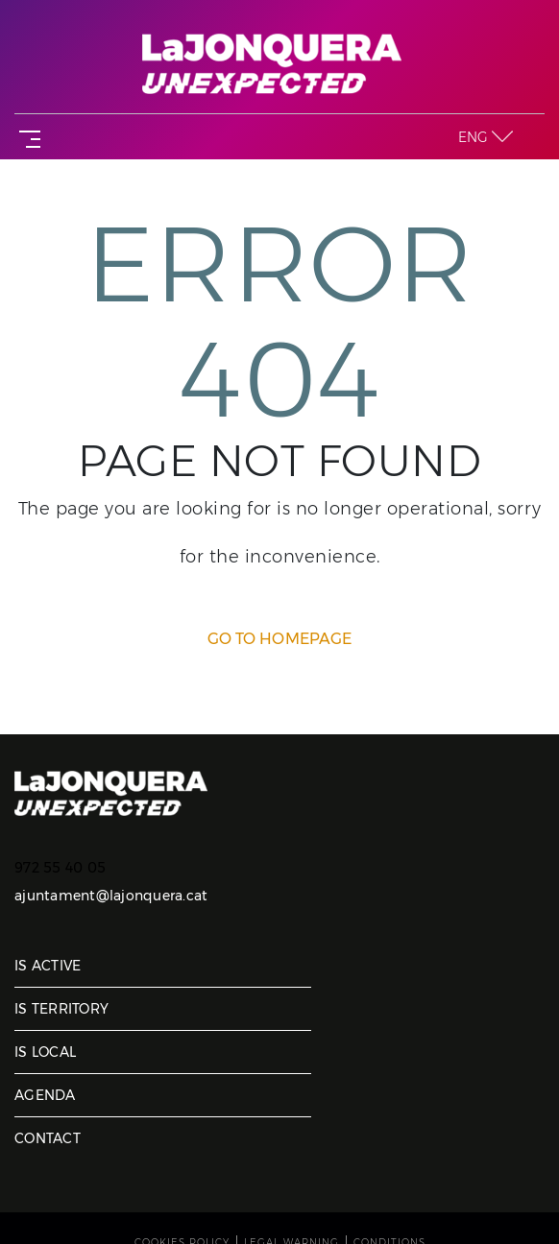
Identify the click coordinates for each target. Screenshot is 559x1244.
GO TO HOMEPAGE (279, 639)
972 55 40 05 (60, 867)
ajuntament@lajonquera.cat (110, 895)
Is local (45, 1052)
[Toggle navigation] (25, 137)
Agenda (45, 1095)
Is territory (61, 1008)
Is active (47, 965)
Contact (47, 1138)
